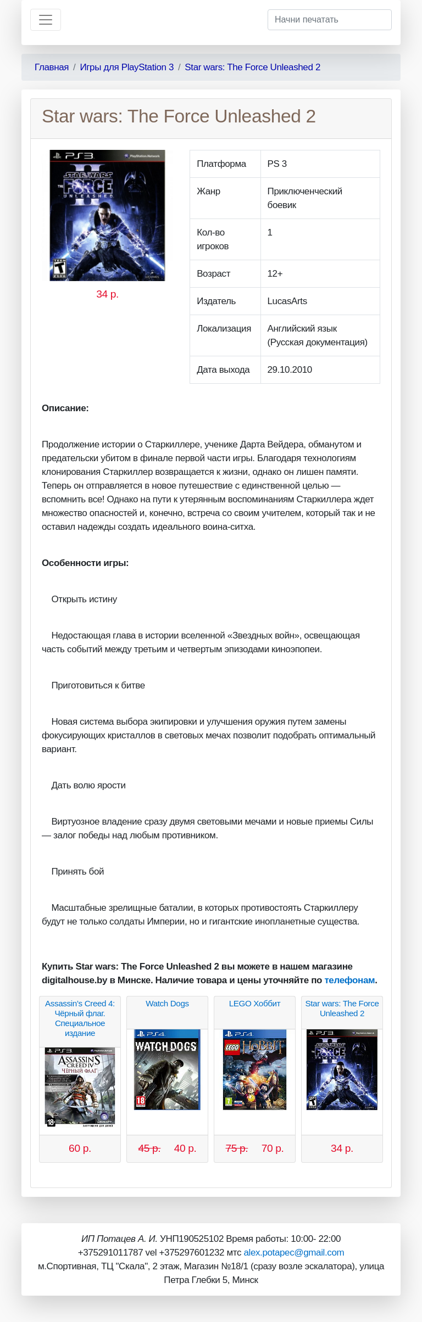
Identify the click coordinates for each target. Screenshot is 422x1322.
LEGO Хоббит (255, 1003)
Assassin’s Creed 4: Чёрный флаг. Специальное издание (80, 1018)
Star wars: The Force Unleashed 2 (252, 67)
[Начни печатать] (330, 19)
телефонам (349, 980)
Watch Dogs (167, 1003)
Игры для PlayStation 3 (127, 67)
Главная (52, 67)
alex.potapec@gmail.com (293, 1252)
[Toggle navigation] (45, 20)
